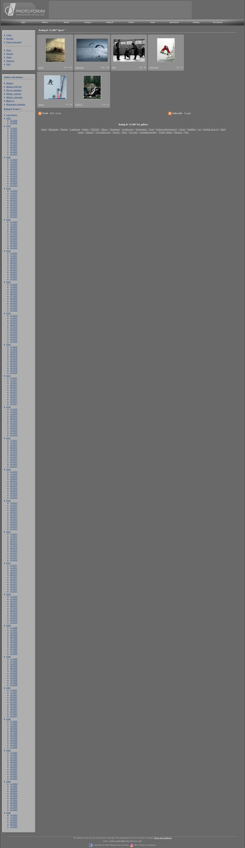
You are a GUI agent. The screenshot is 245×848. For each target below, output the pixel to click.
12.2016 (13, 409)
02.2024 (13, 183)
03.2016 (13, 430)
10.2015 (13, 445)
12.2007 (13, 690)
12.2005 (13, 752)
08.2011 (13, 575)
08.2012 (13, 543)
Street (44, 129)
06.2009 (13, 642)
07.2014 (13, 483)
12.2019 (13, 315)
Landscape (75, 129)
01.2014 (13, 497)
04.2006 (13, 740)
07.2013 (13, 514)
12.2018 (13, 347)
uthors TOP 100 (13, 86)
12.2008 (13, 659)
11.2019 (13, 318)
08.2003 (13, 824)
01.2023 (13, 216)
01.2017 (13, 404)
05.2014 (13, 488)
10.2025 (13, 133)
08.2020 (13, 294)
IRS (114, 67)
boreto (41, 104)
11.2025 (13, 130)
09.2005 (13, 759)
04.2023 (13, 209)
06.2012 (13, 548)
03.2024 (13, 180)
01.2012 (13, 560)
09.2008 (13, 666)
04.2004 (13, 802)
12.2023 (13, 190)
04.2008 (13, 678)
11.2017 (13, 380)
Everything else (103, 132)
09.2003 (13, 822)
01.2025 (13, 154)
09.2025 (13, 135)
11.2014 (13, 474)
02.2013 (13, 526)
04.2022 (13, 241)
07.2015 (13, 452)
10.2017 (13, 382)
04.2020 (13, 303)
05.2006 (13, 738)
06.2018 (13, 361)
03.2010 (13, 618)
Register (10, 38)
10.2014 (13, 476)
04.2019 (13, 334)
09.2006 (13, 728)
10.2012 (13, 539)
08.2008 (13, 668)
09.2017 (13, 385)
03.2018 (13, 368)
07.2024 (13, 171)
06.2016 (13, 423)
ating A (10, 101)
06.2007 (13, 704)
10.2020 (13, 289)
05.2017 (13, 394)
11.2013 (13, 505)
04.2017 (13, 397)
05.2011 (13, 582)
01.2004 (13, 810)
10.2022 (13, 226)
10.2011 (13, 570)
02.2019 (13, 339)
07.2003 (13, 827)
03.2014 (13, 493)
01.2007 (13, 716)
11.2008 (13, 661)
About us (10, 60)
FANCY (78, 104)
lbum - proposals (14, 97)
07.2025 (13, 140)
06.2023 (13, 205)
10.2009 (13, 632)
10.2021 (13, 258)
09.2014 (13, 479)
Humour (178, 132)
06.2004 (13, 798)
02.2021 (13, 276)
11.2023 (13, 193)
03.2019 (13, 337)
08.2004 (13, 793)
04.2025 (13, 147)
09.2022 (13, 229)
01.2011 (13, 591)
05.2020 (13, 301)
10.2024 (13, 164)
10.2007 (13, 695)
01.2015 (13, 466)
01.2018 (13, 372)
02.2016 (13, 433)
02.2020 (13, 308)
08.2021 (13, 262)
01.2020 (13, 310)
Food (151, 129)
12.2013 (13, 503)
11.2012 (13, 536)
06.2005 (13, 767)
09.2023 (13, 198)
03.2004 (13, 805)
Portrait (64, 129)
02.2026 (13, 120)
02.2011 (13, 589)
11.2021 (13, 255)
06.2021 (13, 267)
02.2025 (13, 152)
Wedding (191, 129)
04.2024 (13, 178)
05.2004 (13, 800)
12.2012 (13, 534)
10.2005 (13, 757)
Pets (186, 132)
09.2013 (13, 510)
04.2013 (13, 522)
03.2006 (13, 742)
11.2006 (13, 724)
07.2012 (13, 546)
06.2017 (13, 392)
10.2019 (13, 320)
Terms (9, 57)
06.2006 (13, 735)
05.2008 (13, 675)
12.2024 (13, 159)
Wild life (95, 129)
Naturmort (115, 129)
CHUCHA (153, 67)
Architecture (128, 129)
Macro (104, 129)
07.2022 (13, 233)
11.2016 (13, 411)
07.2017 (13, 390)
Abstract (90, 132)
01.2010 (13, 622)
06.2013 (13, 517)
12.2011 (13, 565)
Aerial (182, 129)
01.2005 (13, 778)
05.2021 (13, 269)
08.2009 (13, 637)
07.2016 (13, 421)
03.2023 (13, 212)
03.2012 (13, 555)
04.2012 (13, 553)
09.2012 (13, 541)
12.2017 (13, 378)
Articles (9, 53)
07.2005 (13, 764)
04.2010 (13, 615)
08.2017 (13, 387)
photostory (174, 22)
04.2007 (13, 709)
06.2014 (13, 486)
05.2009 (13, 644)
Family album (165, 132)
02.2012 (13, 557)
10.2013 (13, 507)
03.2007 (13, 711)
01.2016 (13, 435)
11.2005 (13, 755)
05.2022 (13, 238)
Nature (85, 129)
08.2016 (13, 418)
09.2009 (13, 635)
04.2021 (13, 272)
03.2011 (13, 586)
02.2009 (13, 651)
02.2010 (13, 620)
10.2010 (13, 601)
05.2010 (13, 613)
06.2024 (13, 173)
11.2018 (13, 349)
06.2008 (13, 673)
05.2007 (13, 706)
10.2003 (13, 820)
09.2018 (13, 354)
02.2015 (13, 464)
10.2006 (13, 726)
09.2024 (13, 166)
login (23, 22)
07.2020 (13, 296)
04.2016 (13, 428)
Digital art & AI (210, 129)
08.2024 (13, 169)
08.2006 (13, 731)
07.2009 (13, 639)
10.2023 (13, 195)
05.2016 (13, 425)
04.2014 (13, 490)
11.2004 (13, 786)
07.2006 (13, 733)
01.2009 (13, 653)
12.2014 (13, 471)
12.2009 (13, 628)
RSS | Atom (55, 113)
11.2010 (13, 599)
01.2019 (13, 341)
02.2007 (13, 714)
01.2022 (13, 248)
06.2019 (13, 329)
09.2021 (13, 260)
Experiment (141, 129)
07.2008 (13, 671)
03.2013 (13, 524)
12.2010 (13, 596)
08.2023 (13, 200)
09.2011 (13, 572)
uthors (9, 83)
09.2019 (13, 322)
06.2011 (13, 579)
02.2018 (13, 370)
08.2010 (13, 606)
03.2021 (13, 274)
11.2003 (13, 817)
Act (199, 129)
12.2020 (13, 284)
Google (187, 113)
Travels (116, 132)
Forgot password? (14, 42)
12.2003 (13, 815)
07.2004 (13, 795)
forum (131, 22)
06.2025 (13, 142)
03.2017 (13, 399)
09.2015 (13, 447)
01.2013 (13, 529)
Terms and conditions (163, 838)
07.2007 (13, 702)
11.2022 (13, 224)
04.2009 (13, 646)
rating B (109, 22)
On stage (133, 132)
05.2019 (13, 332)
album (66, 22)
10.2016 (13, 414)
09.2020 (13, 291)
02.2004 (13, 807)
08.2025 (13, 137)
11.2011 (13, 567)
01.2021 (13, 279)
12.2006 (13, 721)
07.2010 (13, 608)
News (8, 50)
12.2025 (13, 128)
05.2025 (13, 145)
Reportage (54, 129)
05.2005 (13, 769)
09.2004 (13, 791)
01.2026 (13, 123)
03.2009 (13, 649)
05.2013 (13, 519)
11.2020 (13, 286)
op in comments (14, 90)
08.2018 (13, 356)
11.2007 (13, 692)
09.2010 (13, 603)
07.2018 (13, 358)
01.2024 (13, 185)
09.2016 (13, 416)
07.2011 (13, 577)
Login (8, 35)
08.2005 (13, 762)
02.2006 (13, 745)
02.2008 (13, 682)
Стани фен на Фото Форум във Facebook (110, 845)
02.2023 (13, 214)
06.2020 (13, 298)
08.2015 (13, 450)
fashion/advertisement (166, 129)
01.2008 (13, 685)
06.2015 (13, 454)
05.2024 (13, 176)
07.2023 (13, 202)
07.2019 (13, 327)
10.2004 (13, 788)
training (196, 22)
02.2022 (13, 245)
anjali (40, 67)
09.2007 (13, 697)
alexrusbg (79, 67)
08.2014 (13, 481)
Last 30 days (11, 115)
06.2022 (13, 236)
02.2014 (13, 495)
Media (45, 22)
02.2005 (13, 776)
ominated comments (15, 104)
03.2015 (13, 461)
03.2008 (13, 680)
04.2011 (13, 584)
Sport (124, 132)
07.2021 (13, 265)
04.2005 (13, 771)
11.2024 (13, 162)
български (217, 22)
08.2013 (13, 512)
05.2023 (13, 207)
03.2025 (13, 149)
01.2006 (13, 747)
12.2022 (13, 222)
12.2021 (13, 253)
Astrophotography (148, 132)
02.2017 (13, 401)
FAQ (8, 64)
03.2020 (13, 305)
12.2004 (13, 784)
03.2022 (13, 243)
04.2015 (13, 459)
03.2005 (13, 774)
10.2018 (13, 351)
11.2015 (13, 443)
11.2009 (13, 630)
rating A (87, 22)
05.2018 (13, 363)
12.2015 (13, 440)
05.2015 (13, 457)
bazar (152, 22)
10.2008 (13, 663)
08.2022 (13, 231)
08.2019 (13, 325)
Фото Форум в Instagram (145, 845)
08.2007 (13, 699)
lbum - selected (13, 93)
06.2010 (13, 610)
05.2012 (13, 550)
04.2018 (13, 365)
